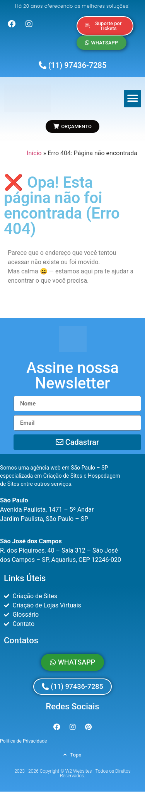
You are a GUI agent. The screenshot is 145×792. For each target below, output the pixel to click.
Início (34, 153)
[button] (132, 98)
